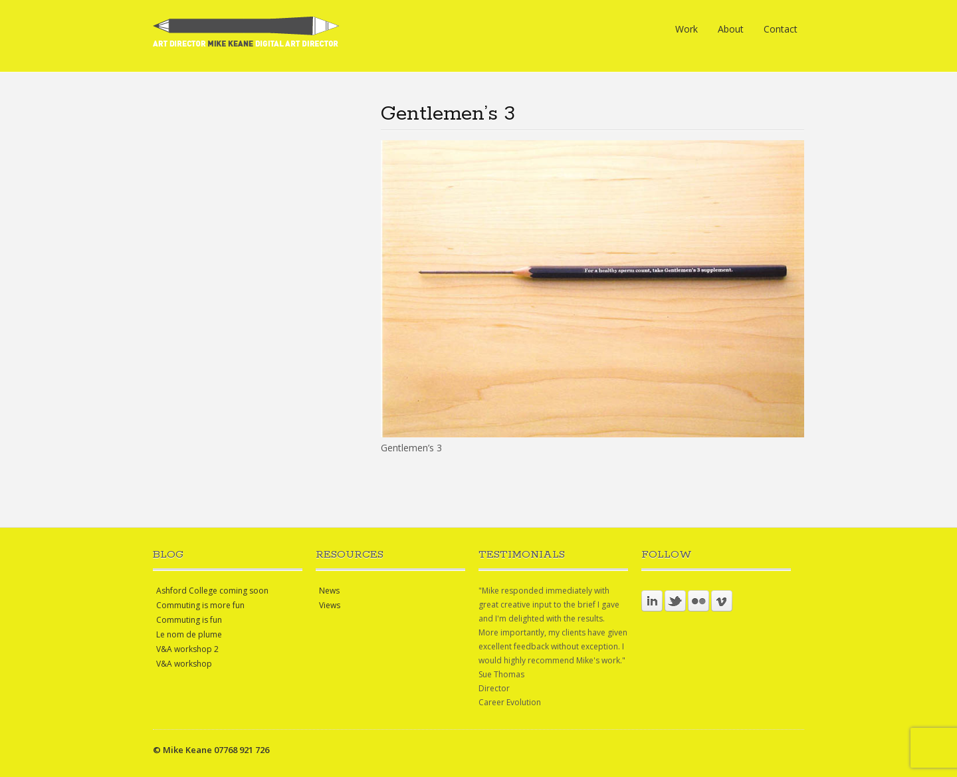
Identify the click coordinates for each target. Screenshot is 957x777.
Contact (781, 29)
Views (329, 605)
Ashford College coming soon (212, 590)
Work (686, 29)
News (329, 590)
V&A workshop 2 (187, 649)
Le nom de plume (189, 634)
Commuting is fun (189, 619)
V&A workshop (184, 663)
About (731, 29)
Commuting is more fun (200, 605)
